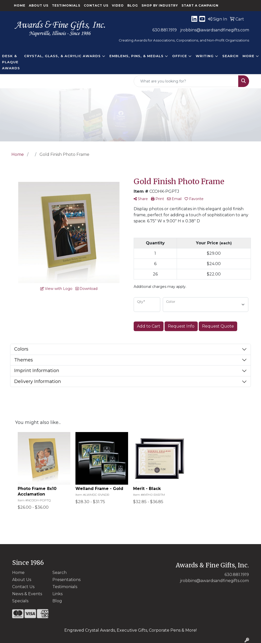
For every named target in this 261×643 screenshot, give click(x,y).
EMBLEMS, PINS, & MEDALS (136, 56)
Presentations (66, 579)
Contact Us (96, 5)
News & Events (27, 593)
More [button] (248, 56)
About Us (38, 5)
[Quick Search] (186, 81)
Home (19, 5)
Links (57, 593)
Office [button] (179, 56)
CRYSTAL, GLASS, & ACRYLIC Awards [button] (62, 56)
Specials (20, 600)
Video (118, 5)
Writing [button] (205, 56)
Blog (132, 5)
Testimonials (66, 5)
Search (230, 56)
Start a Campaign (200, 5)
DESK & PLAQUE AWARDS (11, 62)
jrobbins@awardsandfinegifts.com (214, 30)
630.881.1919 (164, 30)
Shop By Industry (160, 5)
